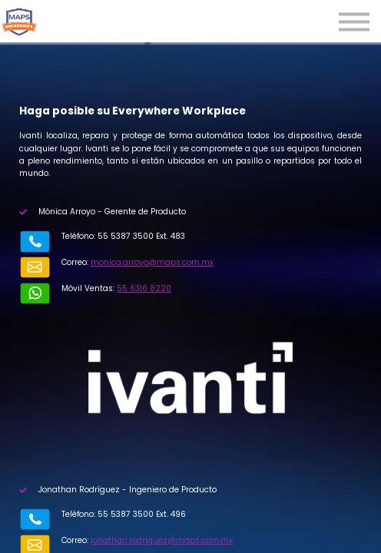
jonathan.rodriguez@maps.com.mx (162, 540)
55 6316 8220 (144, 288)
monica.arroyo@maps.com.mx (152, 262)
